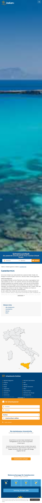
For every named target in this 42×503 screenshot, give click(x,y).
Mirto (24, 388)
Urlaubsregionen (9, 266)
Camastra (6, 392)
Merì (24, 382)
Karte (7, 313)
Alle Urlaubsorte (10, 307)
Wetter (7, 311)
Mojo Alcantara (27, 390)
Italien (2, 266)
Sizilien (16, 266)
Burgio (5, 386)
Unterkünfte (9, 309)
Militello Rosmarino (28, 386)
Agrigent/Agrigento (8, 380)
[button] (21, 414)
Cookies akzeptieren (35, 499)
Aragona (6, 382)
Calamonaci (6, 388)
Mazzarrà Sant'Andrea (29, 380)
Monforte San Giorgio (28, 392)
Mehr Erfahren (5, 501)
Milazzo (25, 384)
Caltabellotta (7, 390)
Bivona (5, 384)
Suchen (35, 260)
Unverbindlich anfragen (21, 459)
